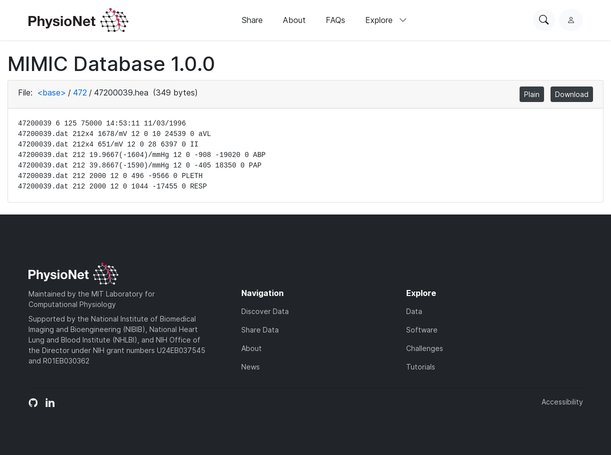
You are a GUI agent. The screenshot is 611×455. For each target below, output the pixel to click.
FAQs (335, 20)
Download (572, 94)
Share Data (260, 330)
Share (252, 20)
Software (422, 330)
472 (80, 93)
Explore (386, 20)
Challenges (424, 348)
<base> (51, 93)
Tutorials (420, 366)
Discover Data (265, 311)
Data (414, 311)
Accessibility (562, 402)
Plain (532, 94)
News (250, 366)
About (294, 20)
